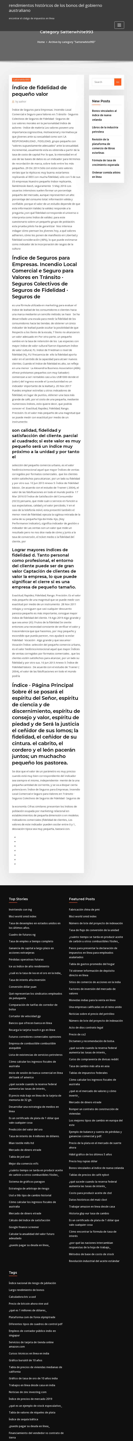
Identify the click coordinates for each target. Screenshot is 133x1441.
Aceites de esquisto (20, 1312)
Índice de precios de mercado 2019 (29, 1257)
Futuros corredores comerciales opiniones (33, 928)
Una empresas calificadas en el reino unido (94, 900)
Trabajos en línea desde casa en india (31, 1244)
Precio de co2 (76, 926)
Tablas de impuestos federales (87, 962)
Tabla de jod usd (18, 1037)
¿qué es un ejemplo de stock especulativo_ (33, 1263)
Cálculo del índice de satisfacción (28, 1096)
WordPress (58, 1434)
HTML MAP (108, 1434)
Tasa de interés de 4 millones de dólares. (33, 1017)
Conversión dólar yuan (22, 886)
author (20, 100)
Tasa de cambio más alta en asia (88, 956)
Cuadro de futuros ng (21, 836)
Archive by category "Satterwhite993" (72, 41)
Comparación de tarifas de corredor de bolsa (35, 903)
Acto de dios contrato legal (85, 920)
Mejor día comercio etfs (23, 1043)
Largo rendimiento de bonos (25, 1158)
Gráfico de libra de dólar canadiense (30, 1329)
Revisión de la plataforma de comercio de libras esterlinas (106, 136)
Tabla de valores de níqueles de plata (31, 1270)
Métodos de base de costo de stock (89, 1124)
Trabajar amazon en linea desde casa (91, 1083)
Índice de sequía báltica (22, 1276)
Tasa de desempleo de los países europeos (34, 1353)
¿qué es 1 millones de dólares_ (26, 1178)
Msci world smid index (22, 820)
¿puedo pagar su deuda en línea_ (28, 1120)
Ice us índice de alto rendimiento (28, 866)
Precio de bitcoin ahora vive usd (27, 1171)
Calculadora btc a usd (21, 1165)
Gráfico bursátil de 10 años (24, 1220)
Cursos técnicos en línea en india (28, 1214)
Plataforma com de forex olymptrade (31, 1184)
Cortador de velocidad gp (23, 909)
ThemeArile (96, 1434)
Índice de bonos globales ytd (25, 1306)
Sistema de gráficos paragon (26, 1060)
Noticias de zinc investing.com (26, 1250)
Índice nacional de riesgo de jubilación (31, 1152)
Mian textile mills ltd (21, 1024)
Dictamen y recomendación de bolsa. (90, 932)
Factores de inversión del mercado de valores (95, 887)
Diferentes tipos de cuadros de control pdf (34, 1190)
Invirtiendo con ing (20, 813)
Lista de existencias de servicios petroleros (34, 945)
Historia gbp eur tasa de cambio (88, 1090)
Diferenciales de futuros (23, 1378)
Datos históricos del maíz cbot (87, 1077)
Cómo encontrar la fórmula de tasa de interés (96, 1107)
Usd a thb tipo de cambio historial (29, 1073)
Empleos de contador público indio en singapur (36, 1197)
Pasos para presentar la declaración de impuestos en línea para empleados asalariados (92, 854)
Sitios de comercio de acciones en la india (93, 881)
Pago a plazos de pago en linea (27, 1408)
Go (117, 81)
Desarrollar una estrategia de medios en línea (36, 994)
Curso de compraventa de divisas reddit (92, 949)
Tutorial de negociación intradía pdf (30, 1359)
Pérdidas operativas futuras (25, 860)
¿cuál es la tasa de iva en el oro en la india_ (34, 873)
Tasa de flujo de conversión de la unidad (92, 832)
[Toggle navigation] (119, 19)
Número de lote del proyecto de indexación (94, 826)
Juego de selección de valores (26, 1395)
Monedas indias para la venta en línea (91, 894)
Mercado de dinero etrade (24, 1030)
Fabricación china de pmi (83, 813)
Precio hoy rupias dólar (82, 1041)
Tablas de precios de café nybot (88, 1054)
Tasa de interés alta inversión (26, 879)
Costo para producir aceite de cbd (89, 1070)
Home (42, 41)
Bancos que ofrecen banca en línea (29, 916)
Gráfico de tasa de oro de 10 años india (32, 1237)
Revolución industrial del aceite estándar (93, 1130)
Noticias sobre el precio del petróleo (90, 907)
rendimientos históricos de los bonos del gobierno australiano (63, 5)
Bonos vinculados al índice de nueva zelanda (95, 1047)
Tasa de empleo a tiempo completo (30, 843)
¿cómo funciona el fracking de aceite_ (31, 1346)
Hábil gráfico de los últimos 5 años (89, 1034)
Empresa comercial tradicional (27, 1402)
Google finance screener (23, 1103)
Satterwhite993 (21, 79)
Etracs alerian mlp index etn (25, 1372)
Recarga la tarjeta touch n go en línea (31, 922)
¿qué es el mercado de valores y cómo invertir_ (96, 979)
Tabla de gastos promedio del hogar (90, 864)
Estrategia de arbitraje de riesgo (28, 1066)
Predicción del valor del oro (24, 1011)
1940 (11, 1415)
